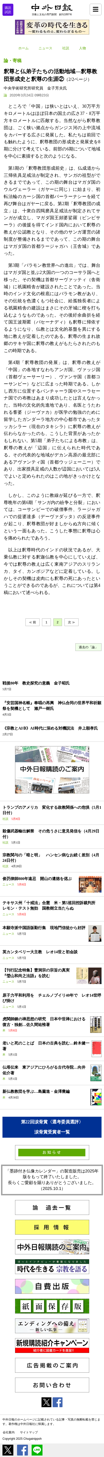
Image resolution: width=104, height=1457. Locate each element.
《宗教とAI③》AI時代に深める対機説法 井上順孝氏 (50, 728)
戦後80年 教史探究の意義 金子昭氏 (36, 683)
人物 (82, 48)
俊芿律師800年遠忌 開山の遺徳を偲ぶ (37, 879)
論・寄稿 (12, 60)
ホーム (23, 48)
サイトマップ (29, 1432)
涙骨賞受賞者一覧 (52, 1132)
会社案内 (9, 1432)
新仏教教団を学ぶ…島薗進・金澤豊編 (36, 1091)
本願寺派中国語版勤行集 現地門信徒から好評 (43, 928)
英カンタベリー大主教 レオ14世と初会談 (40, 952)
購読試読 (8, 10)
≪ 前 (32, 622)
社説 (65, 48)
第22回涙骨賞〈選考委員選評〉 (52, 1121)
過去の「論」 (88, 647)
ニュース (45, 48)
